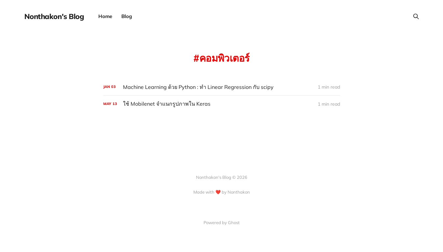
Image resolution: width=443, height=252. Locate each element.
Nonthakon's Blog (54, 16)
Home (105, 16)
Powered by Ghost (222, 222)
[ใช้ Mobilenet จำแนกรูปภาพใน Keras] (221, 103)
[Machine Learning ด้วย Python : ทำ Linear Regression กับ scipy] (221, 87)
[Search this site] (416, 16)
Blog (126, 16)
